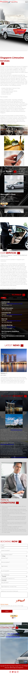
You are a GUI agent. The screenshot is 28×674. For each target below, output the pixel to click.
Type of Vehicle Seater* (7, 554)
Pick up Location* (5, 562)
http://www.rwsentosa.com (7, 444)
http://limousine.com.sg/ (14, 320)
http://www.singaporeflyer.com (19, 457)
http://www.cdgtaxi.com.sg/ (14, 303)
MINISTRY (19, 298)
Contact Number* (5, 550)
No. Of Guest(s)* (5, 570)
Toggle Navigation (26, 1)
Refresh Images (4, 604)
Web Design (13, 667)
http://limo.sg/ (11, 327)
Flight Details (4, 566)
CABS (3, 298)
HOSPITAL (4, 299)
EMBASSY (11, 298)
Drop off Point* (5, 582)
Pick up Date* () (7, 578)
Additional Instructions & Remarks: (9, 591)
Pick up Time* (4, 558)
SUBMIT (7, 611)
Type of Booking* (5, 574)
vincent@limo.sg (21, 31)
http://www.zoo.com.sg (16, 430)
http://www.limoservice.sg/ (14, 314)
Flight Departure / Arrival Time (8, 586)
